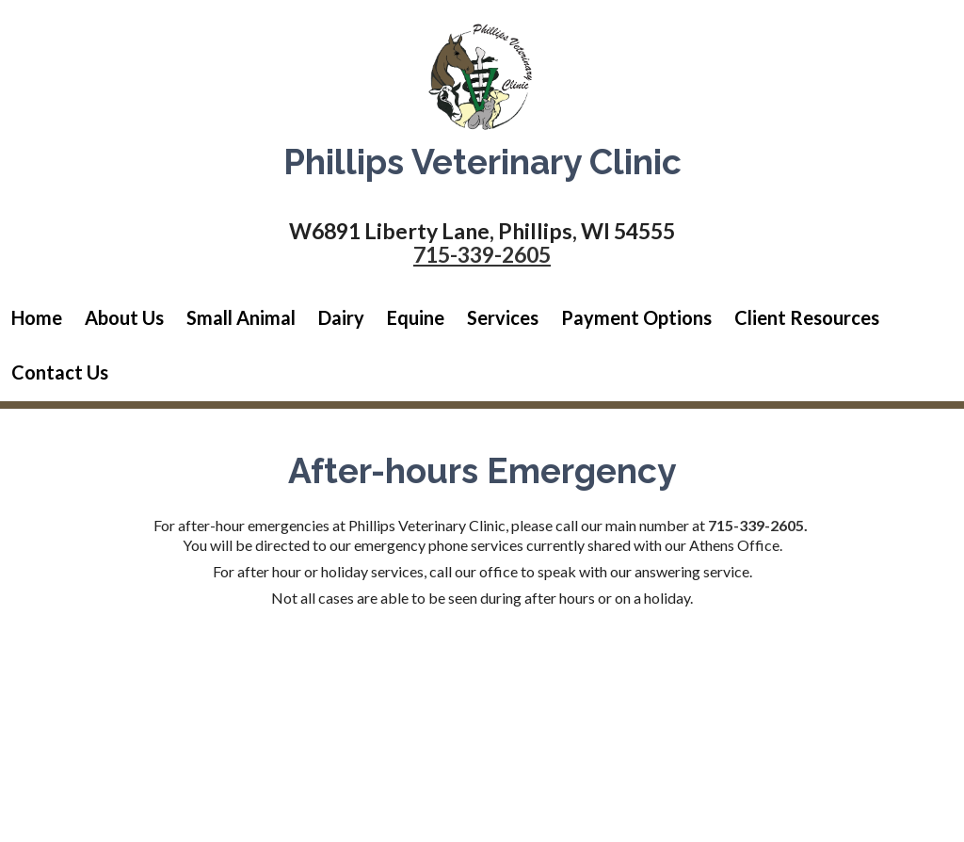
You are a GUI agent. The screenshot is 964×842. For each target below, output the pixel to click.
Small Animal (241, 317)
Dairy (341, 317)
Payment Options (636, 317)
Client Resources (806, 317)
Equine (415, 317)
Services (502, 317)
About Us (124, 317)
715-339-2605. (758, 525)
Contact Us (59, 372)
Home (36, 317)
